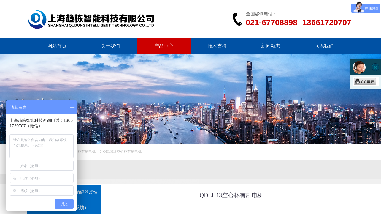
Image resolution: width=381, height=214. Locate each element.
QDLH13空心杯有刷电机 (122, 152)
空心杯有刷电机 (83, 152)
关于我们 (110, 45)
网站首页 (56, 45)
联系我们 (324, 45)
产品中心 (163, 45)
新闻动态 (270, 45)
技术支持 (217, 45)
